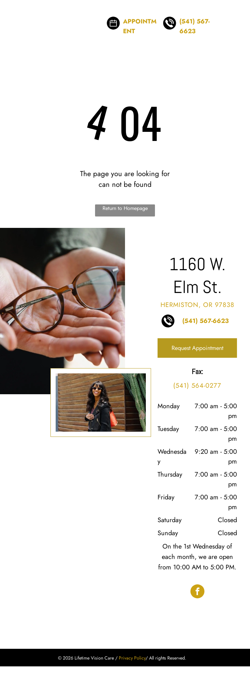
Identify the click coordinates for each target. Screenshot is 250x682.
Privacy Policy (132, 658)
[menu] (235, 18)
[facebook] (197, 592)
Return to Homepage (125, 208)
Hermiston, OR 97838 (197, 305)
